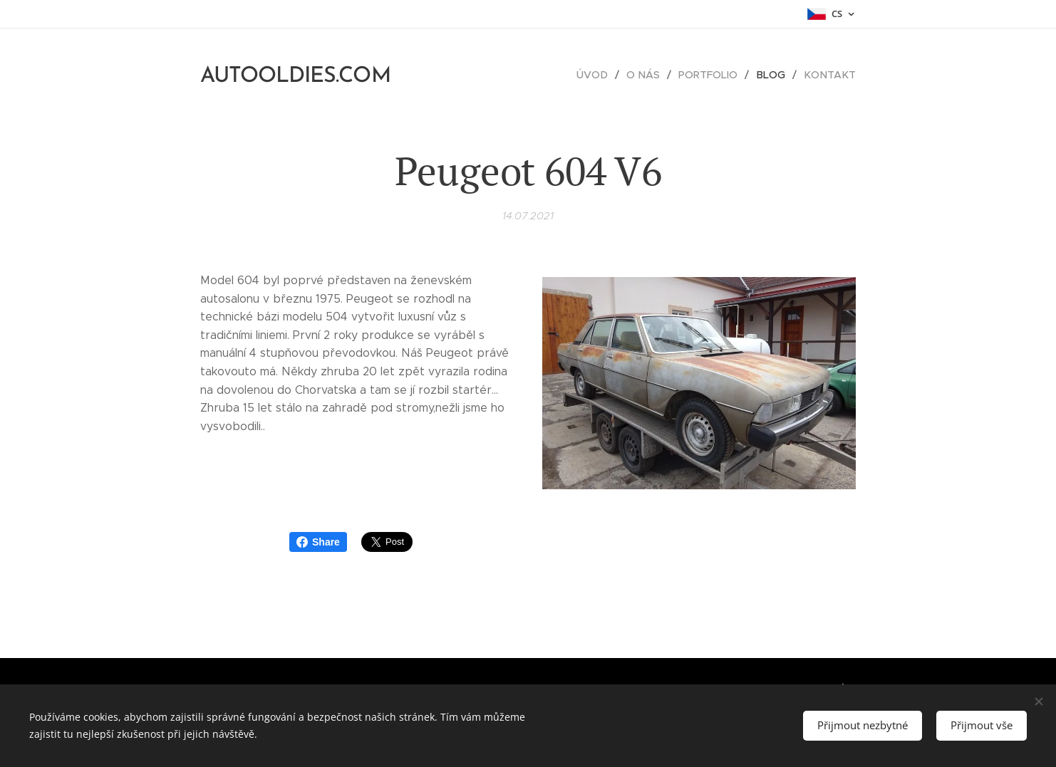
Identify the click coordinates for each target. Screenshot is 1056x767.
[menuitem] (600, 75)
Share (318, 542)
